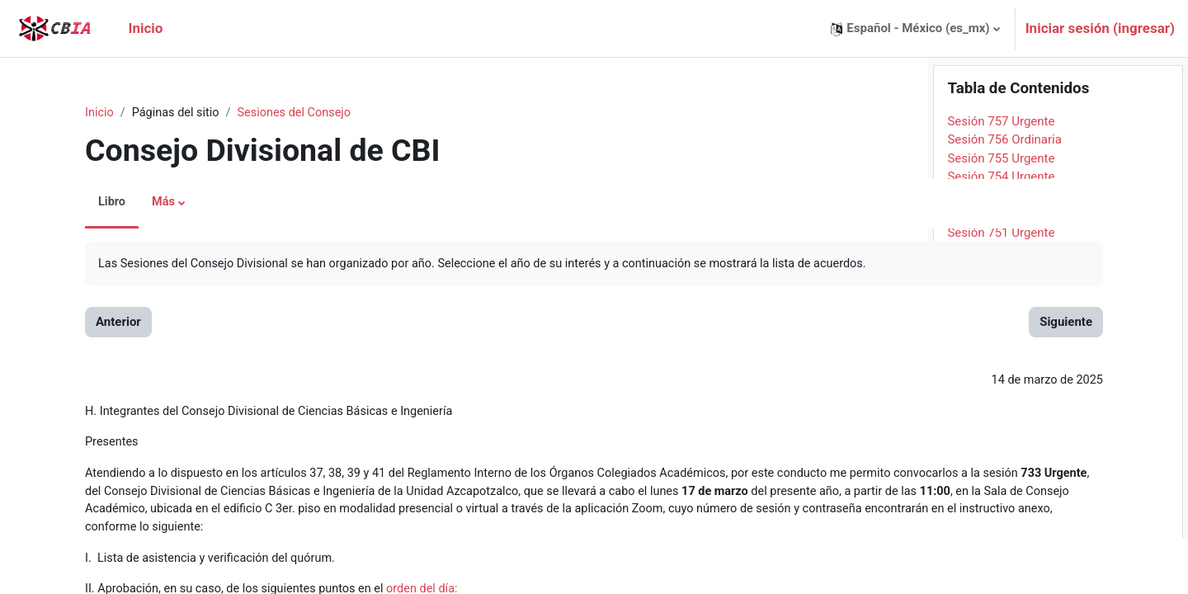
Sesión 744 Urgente (1000, 417)
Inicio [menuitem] (145, 28)
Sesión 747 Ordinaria (1004, 362)
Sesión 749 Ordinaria (1004, 325)
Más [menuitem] (138, 203)
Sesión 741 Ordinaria (1004, 473)
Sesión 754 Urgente (1000, 231)
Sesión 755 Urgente (1000, 213)
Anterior (92, 323)
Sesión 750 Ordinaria (1004, 306)
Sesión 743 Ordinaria (1004, 436)
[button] (915, 28)
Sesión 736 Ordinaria (1004, 566)
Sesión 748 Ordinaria (1004, 343)
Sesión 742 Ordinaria (1004, 454)
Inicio (73, 113)
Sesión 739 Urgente (1000, 510)
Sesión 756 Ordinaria (1004, 194)
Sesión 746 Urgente (1000, 380)
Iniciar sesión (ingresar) (1100, 28)
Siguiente (858, 323)
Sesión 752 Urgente (1000, 269)
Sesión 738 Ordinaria (1004, 528)
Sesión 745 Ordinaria (1004, 399)
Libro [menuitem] (86, 203)
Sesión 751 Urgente (1000, 287)
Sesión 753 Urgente (1000, 250)
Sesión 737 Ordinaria (1004, 547)
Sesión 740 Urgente (1000, 491)
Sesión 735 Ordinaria (1004, 585)
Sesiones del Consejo (274, 113)
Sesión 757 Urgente (1000, 176)
